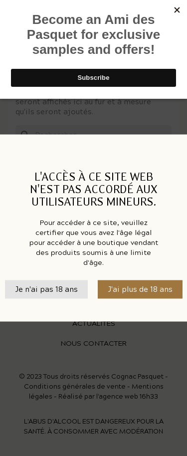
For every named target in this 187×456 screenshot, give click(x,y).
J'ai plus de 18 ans (140, 289)
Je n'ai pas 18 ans (46, 289)
